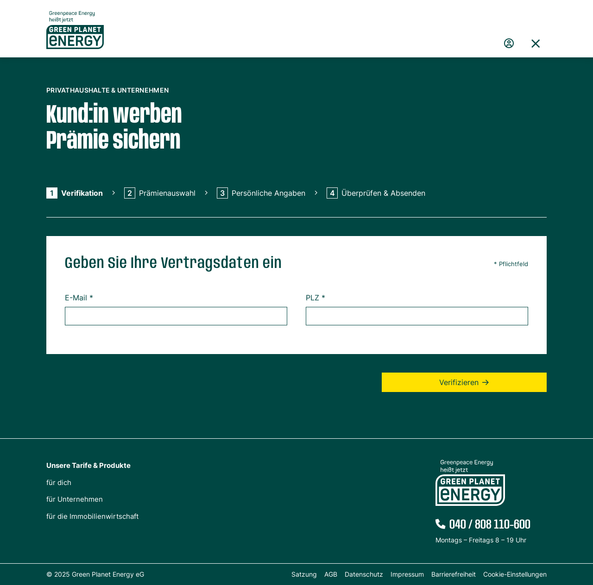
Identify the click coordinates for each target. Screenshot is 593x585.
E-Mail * (79, 297)
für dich (58, 482)
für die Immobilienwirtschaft (92, 516)
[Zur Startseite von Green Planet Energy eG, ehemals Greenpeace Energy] (75, 37)
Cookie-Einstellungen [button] (515, 574)
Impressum (407, 574)
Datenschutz (364, 574)
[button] (535, 43)
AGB (330, 574)
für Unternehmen (74, 499)
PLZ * (315, 297)
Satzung (304, 574)
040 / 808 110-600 (489, 525)
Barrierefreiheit (453, 574)
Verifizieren (459, 382)
